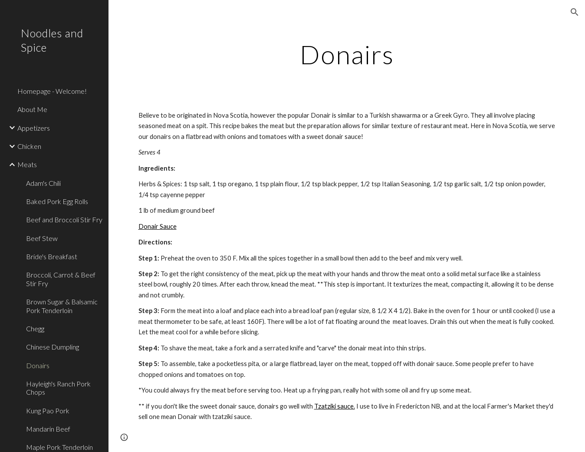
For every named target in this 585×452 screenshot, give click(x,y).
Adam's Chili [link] (43, 183)
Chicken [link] (29, 146)
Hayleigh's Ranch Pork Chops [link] (58, 387)
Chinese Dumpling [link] (52, 347)
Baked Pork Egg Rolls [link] (57, 201)
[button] (574, 12)
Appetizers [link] (33, 128)
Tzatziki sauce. (334, 406)
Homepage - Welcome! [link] (52, 91)
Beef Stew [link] (42, 238)
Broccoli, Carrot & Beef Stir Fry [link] (60, 279)
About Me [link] (32, 109)
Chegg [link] (35, 328)
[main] (347, 54)
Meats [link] (27, 164)
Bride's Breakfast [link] (51, 256)
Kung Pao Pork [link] (47, 410)
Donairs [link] (37, 365)
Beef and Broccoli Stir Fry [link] (64, 219)
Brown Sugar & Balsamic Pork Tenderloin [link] (62, 305)
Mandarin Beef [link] (48, 429)
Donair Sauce (157, 226)
